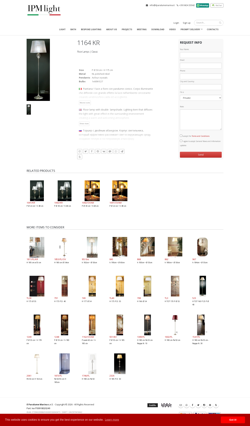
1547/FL (196, 336)
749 (83, 298)
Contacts (212, 29)
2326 (111, 375)
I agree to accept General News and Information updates (200, 143)
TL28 (29, 298)
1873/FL (58, 375)
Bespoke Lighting (91, 29)
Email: (182, 60)
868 (139, 259)
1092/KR (58, 202)
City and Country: (187, 81)
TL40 (111, 298)
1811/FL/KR (32, 259)
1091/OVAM (115, 202)
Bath (73, 29)
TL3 (166, 298)
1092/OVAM (88, 202)
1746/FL (86, 375)
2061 (29, 375)
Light (62, 29)
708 (139, 298)
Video (172, 29)
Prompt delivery (190, 29)
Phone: (183, 71)
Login (176, 22)
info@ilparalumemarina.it (162, 5)
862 (166, 259)
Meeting (142, 29)
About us (111, 29)
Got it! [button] (233, 419)
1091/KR (31, 202)
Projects (127, 29)
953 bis (85, 259)
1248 (56, 336)
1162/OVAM (88, 336)
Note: (182, 106)
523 (194, 298)
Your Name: (184, 49)
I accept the (194, 136)
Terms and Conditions (200, 136)
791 (56, 298)
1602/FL (168, 336)
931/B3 (113, 336)
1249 (29, 336)
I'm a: (182, 92)
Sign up (187, 22)
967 (194, 259)
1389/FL (141, 336)
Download (157, 29)
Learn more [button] (112, 419)
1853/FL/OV (60, 259)
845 (111, 259)
